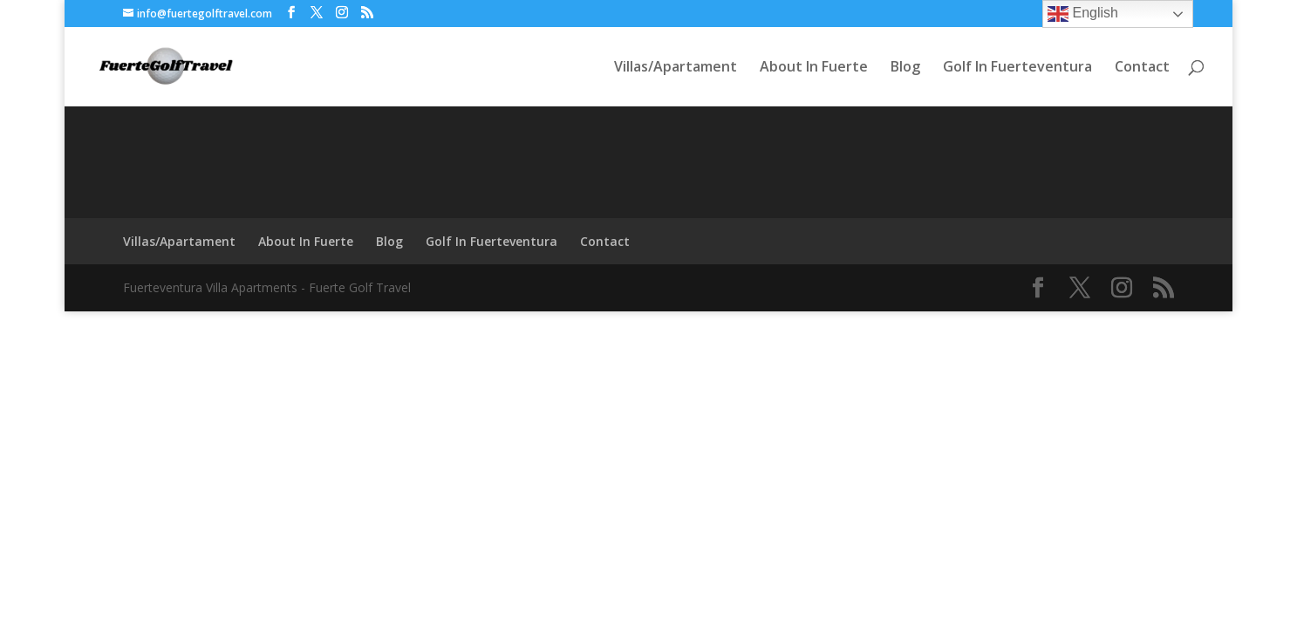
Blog (905, 68)
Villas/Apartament (675, 68)
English (1083, 13)
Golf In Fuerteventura (1017, 68)
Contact (1142, 68)
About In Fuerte (814, 68)
